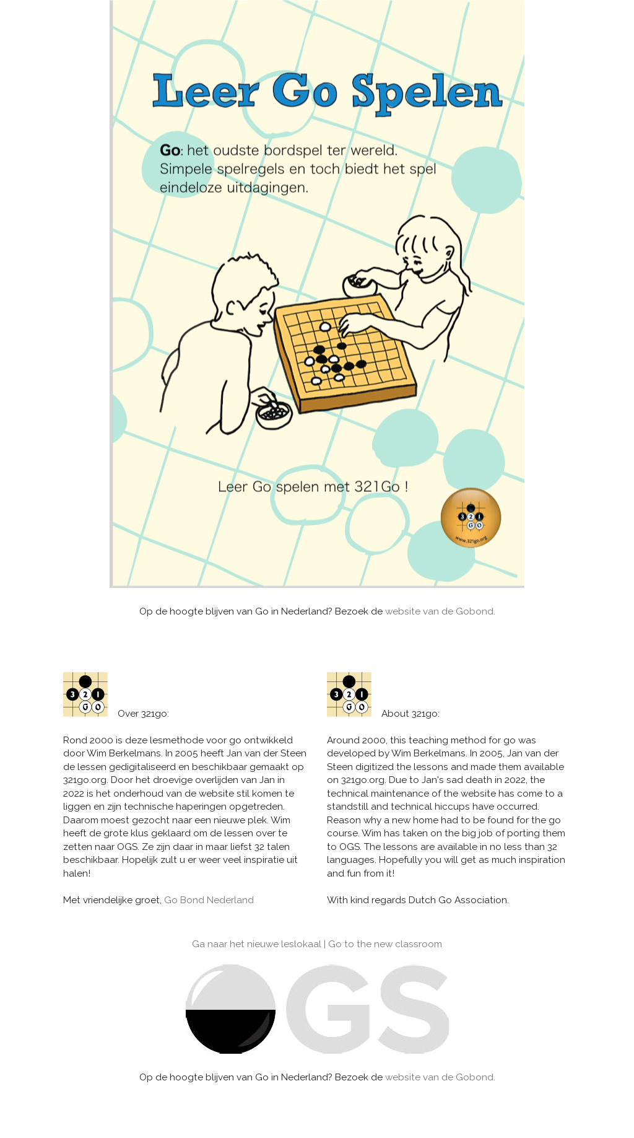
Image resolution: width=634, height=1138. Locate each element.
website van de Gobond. (440, 611)
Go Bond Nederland (209, 900)
